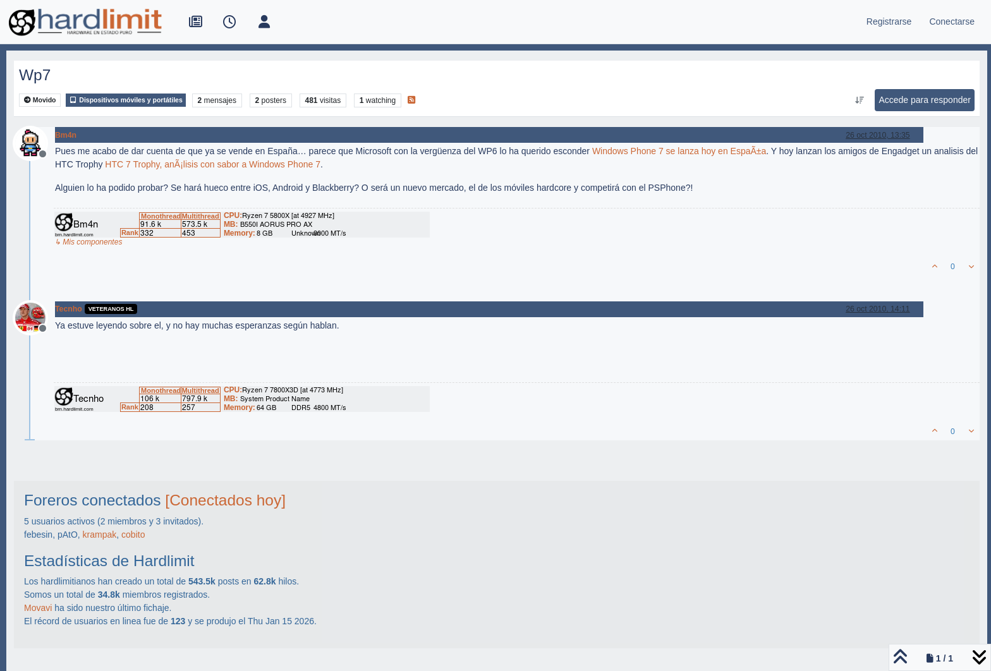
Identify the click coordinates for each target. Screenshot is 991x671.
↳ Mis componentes (88, 242)
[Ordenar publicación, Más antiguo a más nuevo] (859, 100)
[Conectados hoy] (225, 500)
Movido (40, 100)
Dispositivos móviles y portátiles (125, 100)
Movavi (38, 608)
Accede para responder (925, 100)
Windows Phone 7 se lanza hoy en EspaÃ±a (679, 151)
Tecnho (68, 309)
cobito (133, 534)
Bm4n (65, 135)
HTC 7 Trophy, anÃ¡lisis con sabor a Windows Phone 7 (212, 164)
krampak (100, 534)
